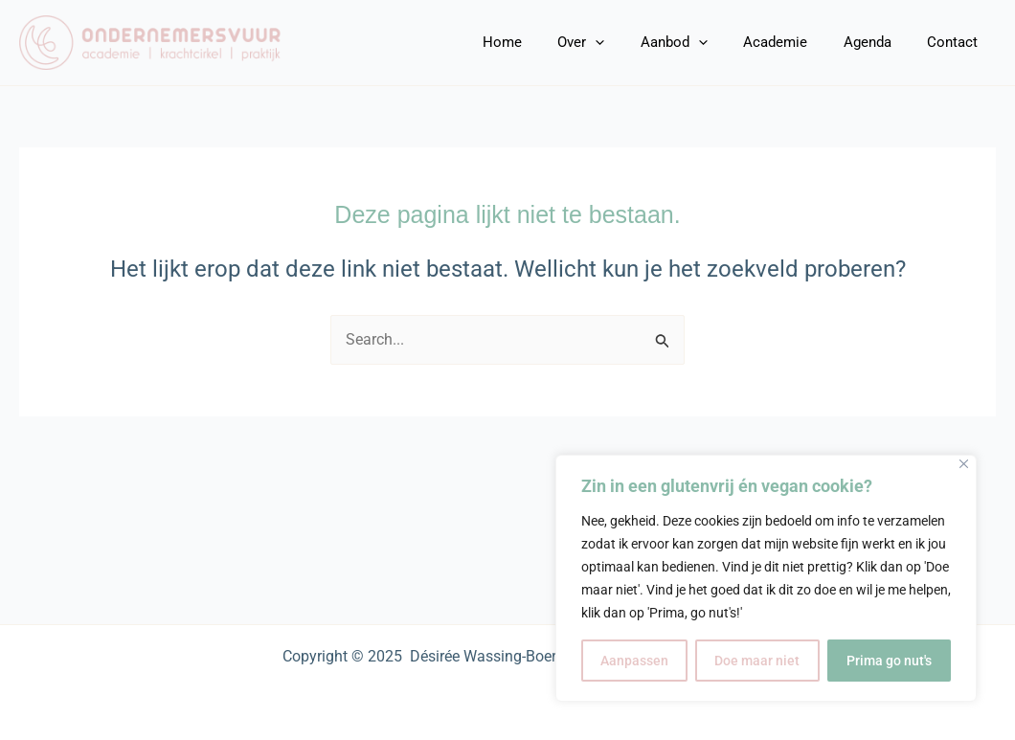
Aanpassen (634, 660)
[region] (766, 578)
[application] (628, 42)
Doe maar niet (757, 660)
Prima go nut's (889, 660)
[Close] (963, 464)
